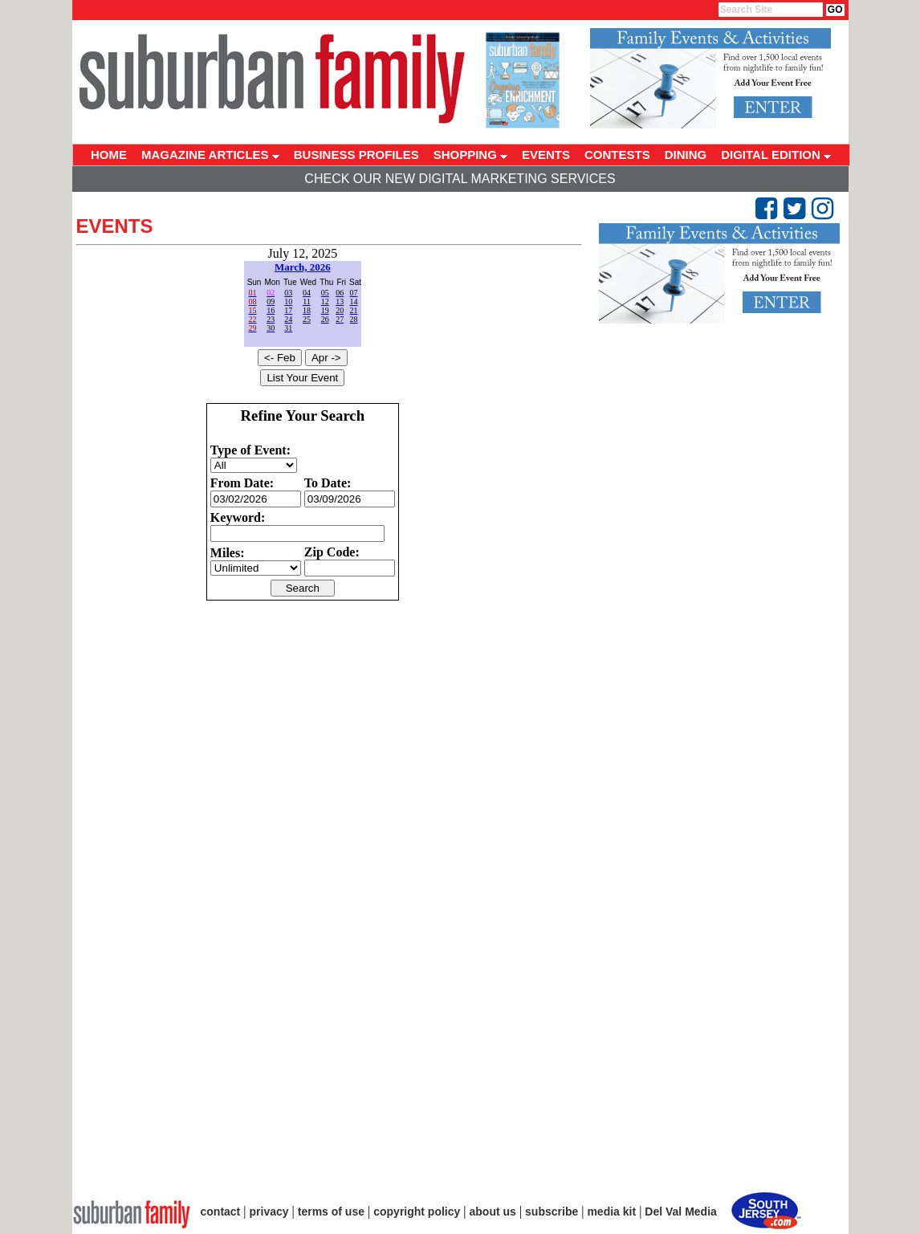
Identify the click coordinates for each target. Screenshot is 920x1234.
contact (221, 1211)
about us (493, 1211)
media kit (611, 1211)
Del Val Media (680, 1211)
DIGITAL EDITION (776, 154)
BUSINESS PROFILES (356, 154)
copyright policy (416, 1211)
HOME (109, 154)
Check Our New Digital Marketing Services (459, 178)
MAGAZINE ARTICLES (210, 154)
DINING (686, 154)
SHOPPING (470, 154)
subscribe (551, 1211)
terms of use (331, 1211)
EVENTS (546, 154)
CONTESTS (617, 154)
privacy (269, 1211)
